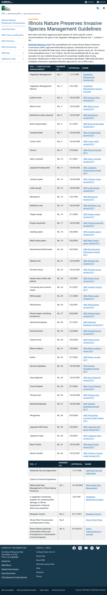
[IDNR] (3, 14)
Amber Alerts (44, 590)
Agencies (89, 2)
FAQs (38, 568)
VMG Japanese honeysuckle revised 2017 (92, 170)
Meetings (6, 53)
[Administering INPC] (14, 14)
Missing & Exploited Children (26, 590)
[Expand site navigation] (103, 8)
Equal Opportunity (8, 573)
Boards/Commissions (10, 569)
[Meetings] (22, 53)
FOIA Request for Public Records (14, 577)
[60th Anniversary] (22, 47)
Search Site (40, 556)
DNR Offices (6, 565)
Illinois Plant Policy (94, 520)
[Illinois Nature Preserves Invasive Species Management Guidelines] (32, 14)
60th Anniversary (9, 47)
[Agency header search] (98, 8)
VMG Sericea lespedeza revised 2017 (91, 369)
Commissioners (8, 29)
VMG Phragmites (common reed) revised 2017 (93, 418)
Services (101, 2)
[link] (74, 548)
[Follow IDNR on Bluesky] (98, 548)
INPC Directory (8, 41)
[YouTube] (86, 548)
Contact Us (6, 561)
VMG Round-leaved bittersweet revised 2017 (91, 252)
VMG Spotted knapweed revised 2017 (91, 407)
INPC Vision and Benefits (13, 35)
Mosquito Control (93, 514)
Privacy (39, 576)
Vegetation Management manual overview (92, 89)
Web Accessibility (8, 590)
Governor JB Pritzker (83, 590)
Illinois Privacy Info (58, 590)
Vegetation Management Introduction (89, 77)
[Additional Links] (22, 59)
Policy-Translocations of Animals (93, 531)
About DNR (40, 560)
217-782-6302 (12, 557)
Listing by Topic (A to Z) (45, 552)
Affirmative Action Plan (45, 564)
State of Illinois (100, 590)
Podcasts (39, 572)
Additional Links (9, 59)
